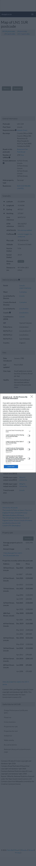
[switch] (28, 436)
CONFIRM (10, 466)
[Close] (32, 397)
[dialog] (18, 433)
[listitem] (18, 431)
